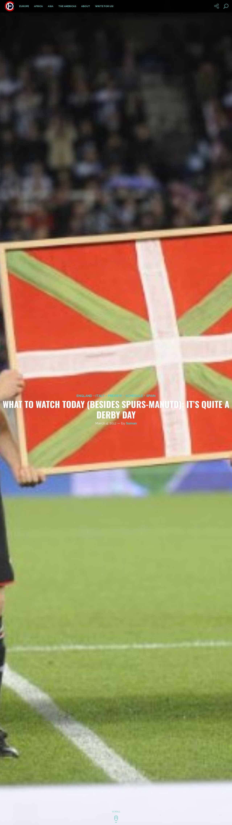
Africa (38, 6)
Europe (24, 6)
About (85, 6)
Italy (100, 396)
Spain (151, 396)
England (84, 396)
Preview (115, 396)
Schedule (134, 396)
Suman (131, 423)
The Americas (67, 6)
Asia (50, 6)
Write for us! (104, 6)
